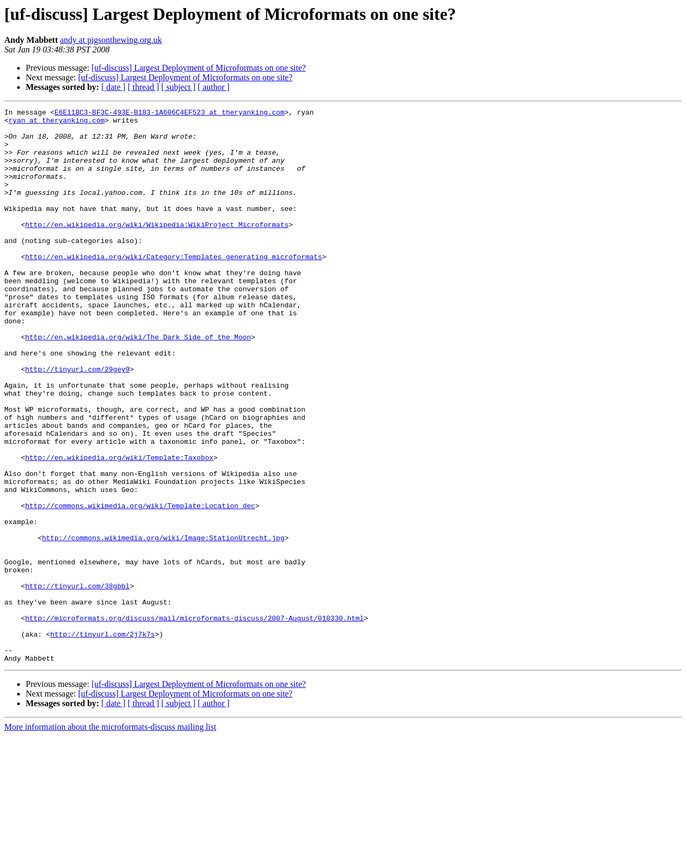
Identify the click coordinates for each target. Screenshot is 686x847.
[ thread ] (143, 87)
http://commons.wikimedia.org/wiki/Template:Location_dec (140, 586)
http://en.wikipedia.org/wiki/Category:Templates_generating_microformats (173, 287)
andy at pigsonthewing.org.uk (111, 39)
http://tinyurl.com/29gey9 (77, 422)
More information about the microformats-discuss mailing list (110, 837)
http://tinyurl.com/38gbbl (77, 682)
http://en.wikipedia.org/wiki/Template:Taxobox (119, 528)
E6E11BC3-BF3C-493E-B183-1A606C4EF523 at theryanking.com (170, 113)
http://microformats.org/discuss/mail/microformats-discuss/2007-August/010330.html (194, 720)
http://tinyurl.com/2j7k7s (102, 740)
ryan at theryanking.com (57, 123)
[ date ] (113, 87)
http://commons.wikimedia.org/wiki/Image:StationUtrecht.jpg (163, 624)
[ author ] (214, 87)
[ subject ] (178, 87)
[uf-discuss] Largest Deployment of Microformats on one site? (199, 67)
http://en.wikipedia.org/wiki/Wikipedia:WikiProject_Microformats (156, 248)
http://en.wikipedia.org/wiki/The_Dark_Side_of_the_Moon (138, 383)
